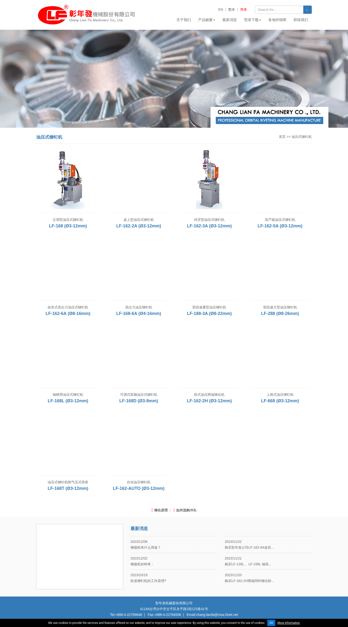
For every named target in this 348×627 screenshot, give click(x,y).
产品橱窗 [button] (206, 20)
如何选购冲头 (185, 510)
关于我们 (183, 20)
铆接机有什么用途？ (145, 547)
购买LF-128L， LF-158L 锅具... (248, 564)
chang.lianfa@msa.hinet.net (217, 615)
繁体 (231, 9)
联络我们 (301, 20)
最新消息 (229, 20)
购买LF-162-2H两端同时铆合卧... (249, 581)
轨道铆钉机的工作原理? (148, 581)
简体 (243, 9)
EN (220, 9)
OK (271, 623)
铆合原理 (160, 510)
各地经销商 (277, 20)
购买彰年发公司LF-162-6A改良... (249, 547)
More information (288, 623)
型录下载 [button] (252, 20)
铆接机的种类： (142, 564)
